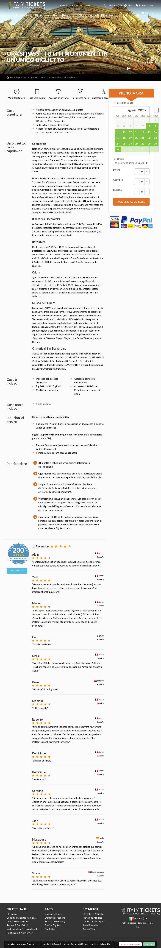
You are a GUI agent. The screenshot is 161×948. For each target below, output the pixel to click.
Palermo (128, 15)
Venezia (114, 15)
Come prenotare (53, 913)
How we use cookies (130, 944)
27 (136, 143)
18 (124, 137)
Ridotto (131, 192)
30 (155, 143)
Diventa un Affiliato (93, 913)
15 (149, 131)
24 (117, 143)
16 (155, 131)
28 (142, 143)
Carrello (147, 13)
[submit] (131, 202)
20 (136, 137)
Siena (56, 15)
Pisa (104, 15)
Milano (82, 15)
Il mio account (144, 5)
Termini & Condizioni (17, 925)
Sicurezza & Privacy (55, 921)
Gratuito (131, 181)
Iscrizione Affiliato (92, 917)
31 (117, 149)
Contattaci (50, 929)
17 (117, 137)
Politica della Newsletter (20, 932)
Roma (68, 15)
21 (142, 137)
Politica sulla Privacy (18, 921)
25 (124, 143)
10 (117, 131)
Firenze (42, 15)
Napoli (94, 15)
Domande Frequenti (55, 917)
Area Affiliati (89, 929)
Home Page (24, 15)
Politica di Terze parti (94, 921)
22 (149, 137)
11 (124, 131)
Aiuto (128, 5)
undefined (156, 110)
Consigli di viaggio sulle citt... (22, 917)
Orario (118, 159)
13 (136, 131)
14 (142, 131)
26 (130, 143)
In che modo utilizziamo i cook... (23, 929)
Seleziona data (123, 102)
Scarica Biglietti (53, 925)
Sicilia (140, 15)
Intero (131, 171)
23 (155, 137)
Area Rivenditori (91, 925)
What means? (17, 570)
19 (130, 137)
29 (149, 143)
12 (130, 131)
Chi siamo (12, 913)
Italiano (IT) (115, 5)
